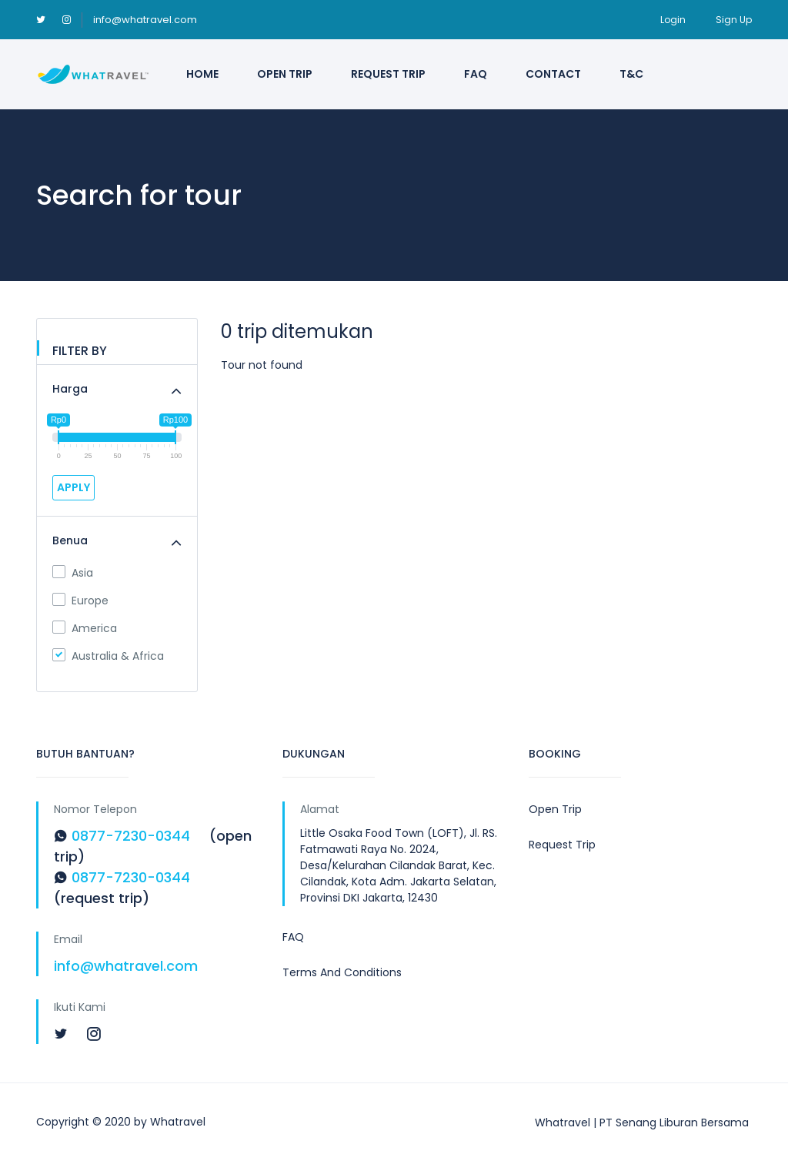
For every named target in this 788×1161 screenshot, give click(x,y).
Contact (553, 74)
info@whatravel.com (145, 19)
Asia (72, 572)
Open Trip (284, 74)
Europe (80, 600)
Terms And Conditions (342, 972)
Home (202, 74)
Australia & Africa (108, 656)
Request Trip (388, 74)
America (84, 628)
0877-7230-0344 (131, 835)
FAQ (475, 74)
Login (673, 19)
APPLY (73, 487)
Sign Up (734, 19)
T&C (631, 74)
